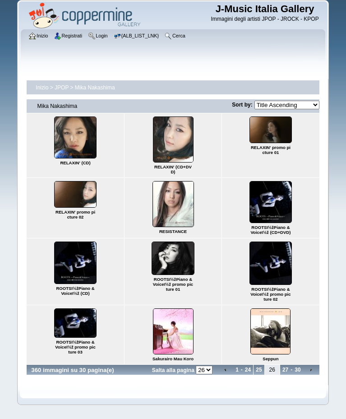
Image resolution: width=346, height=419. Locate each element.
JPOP (62, 87)
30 (297, 370)
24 (248, 370)
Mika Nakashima (95, 87)
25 (259, 370)
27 (285, 370)
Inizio (42, 87)
